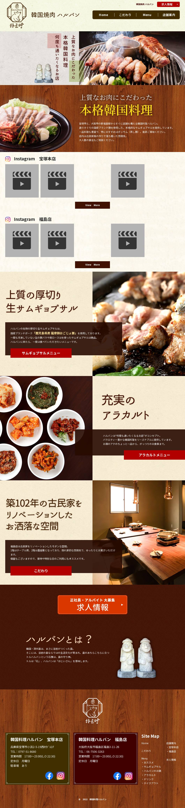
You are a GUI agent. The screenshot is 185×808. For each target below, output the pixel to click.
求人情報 (171, 759)
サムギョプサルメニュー (41, 352)
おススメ (149, 762)
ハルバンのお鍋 (152, 771)
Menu (147, 15)
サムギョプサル (152, 766)
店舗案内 (169, 15)
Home (103, 15)
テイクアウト (151, 783)
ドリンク (149, 779)
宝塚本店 (174, 747)
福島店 (172, 751)
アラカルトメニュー (154, 454)
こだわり (125, 15)
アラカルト (150, 775)
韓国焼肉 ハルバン (145, 4)
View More (92, 205)
